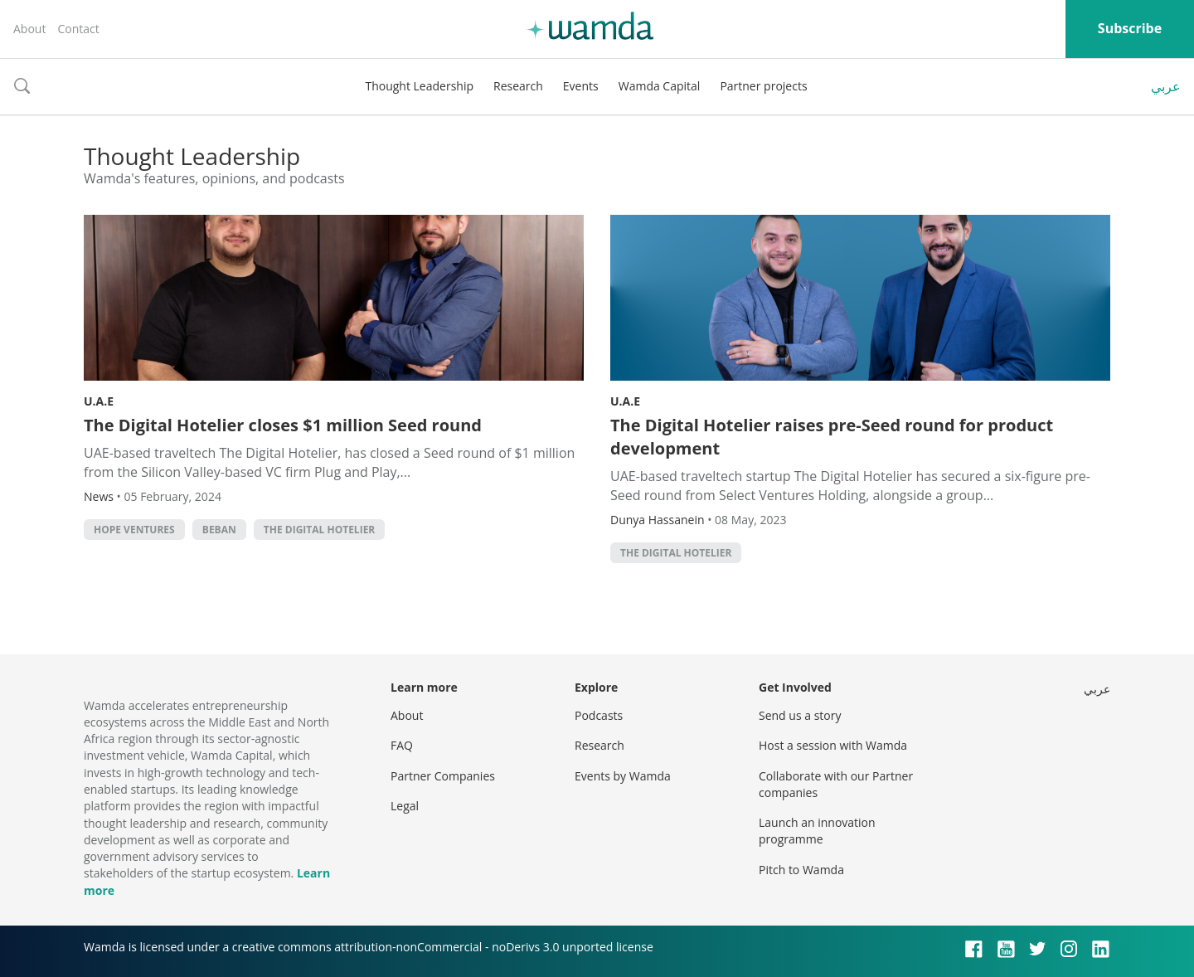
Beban (219, 530)
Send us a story (800, 715)
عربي (1166, 86)
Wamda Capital (660, 86)
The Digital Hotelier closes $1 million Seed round (283, 425)
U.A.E (99, 401)
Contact (78, 28)
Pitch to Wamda (801, 869)
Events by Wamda (623, 776)
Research (518, 86)
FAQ (402, 745)
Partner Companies (443, 776)
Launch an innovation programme (817, 830)
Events (581, 86)
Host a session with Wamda (833, 745)
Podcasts (599, 715)
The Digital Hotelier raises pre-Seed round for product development (831, 436)
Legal (405, 806)
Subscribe (1130, 28)
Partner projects (763, 86)
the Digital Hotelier (319, 530)
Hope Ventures (134, 530)
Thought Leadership (419, 86)
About (29, 28)
